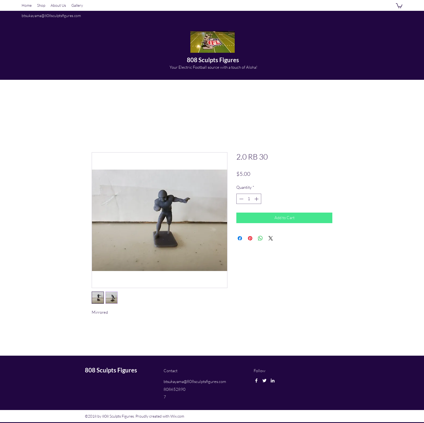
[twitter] (264, 380)
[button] (399, 5)
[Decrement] (240, 199)
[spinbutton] (248, 199)
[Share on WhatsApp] (260, 238)
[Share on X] (270, 238)
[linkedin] (272, 380)
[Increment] (257, 199)
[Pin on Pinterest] (250, 238)
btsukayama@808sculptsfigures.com (51, 15)
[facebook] (256, 380)
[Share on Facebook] (240, 238)
